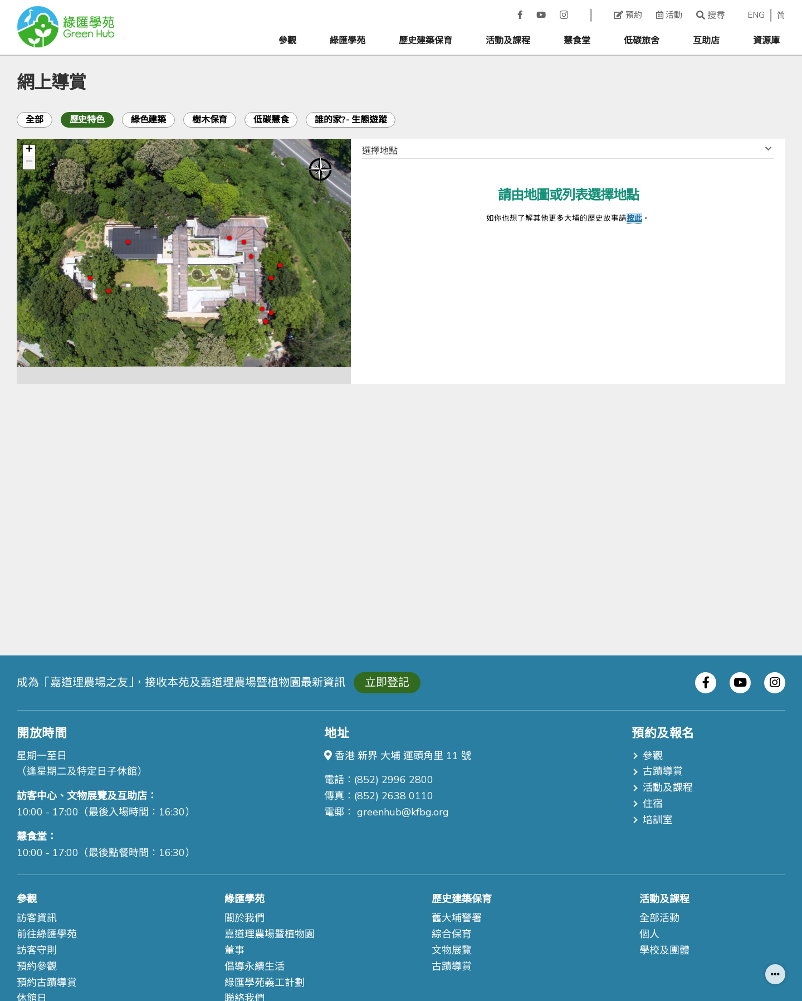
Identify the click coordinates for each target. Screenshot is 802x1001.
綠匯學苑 (347, 41)
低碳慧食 (270, 120)
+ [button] (29, 151)
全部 (34, 120)
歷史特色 (87, 120)
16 (128, 242)
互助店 (706, 41)
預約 (628, 15)
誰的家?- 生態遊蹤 (351, 120)
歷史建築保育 (425, 41)
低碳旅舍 (641, 41)
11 (229, 238)
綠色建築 (148, 120)
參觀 (287, 41)
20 (108, 291)
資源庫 (766, 41)
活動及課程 (508, 41)
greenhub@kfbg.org (403, 812)
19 (90, 278)
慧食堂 (577, 41)
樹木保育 (209, 120)
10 (244, 242)
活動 (669, 15)
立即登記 (387, 682)
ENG (756, 15)
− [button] (29, 163)
